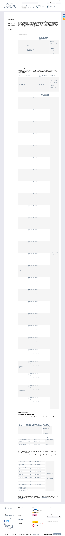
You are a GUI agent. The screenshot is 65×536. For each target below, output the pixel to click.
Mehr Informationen (36, 534)
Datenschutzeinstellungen (48, 534)
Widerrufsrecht (10, 29)
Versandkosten (19, 531)
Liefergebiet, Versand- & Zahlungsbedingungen (11, 25)
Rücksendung (20, 523)
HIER (51, 513)
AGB (8, 26)
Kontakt (9, 20)
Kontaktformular (20, 498)
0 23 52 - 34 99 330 (8, 508)
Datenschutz (10, 28)
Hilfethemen (20, 521)
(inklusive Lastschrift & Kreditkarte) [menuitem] (37, 510)
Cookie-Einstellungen (11, 19)
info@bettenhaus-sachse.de (45, 497)
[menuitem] (30, 3)
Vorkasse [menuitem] (33, 507)
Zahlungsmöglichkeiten (11, 23)
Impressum (9, 30)
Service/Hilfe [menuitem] (58, 0)
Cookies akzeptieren (57, 534)
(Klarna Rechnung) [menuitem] (35, 515)
